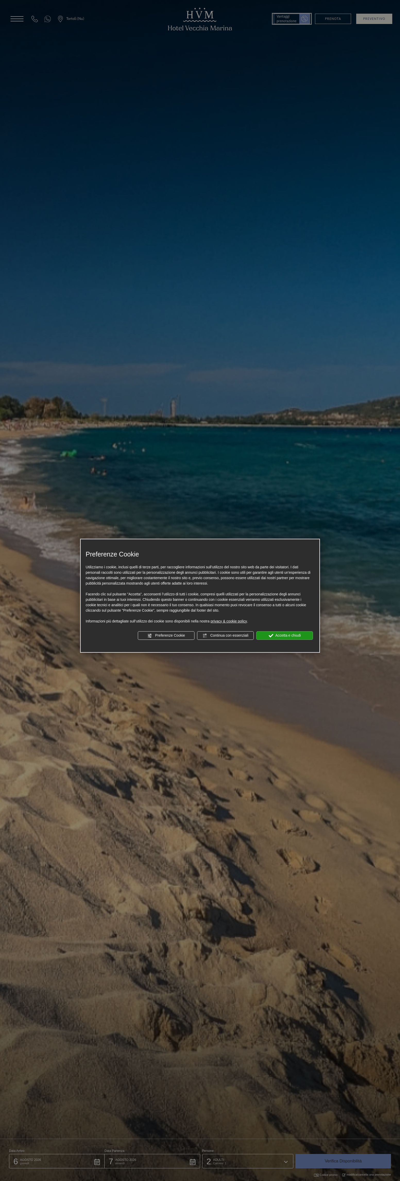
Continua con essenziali (226, 635)
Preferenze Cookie (166, 635)
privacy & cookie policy (228, 621)
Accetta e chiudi (285, 635)
